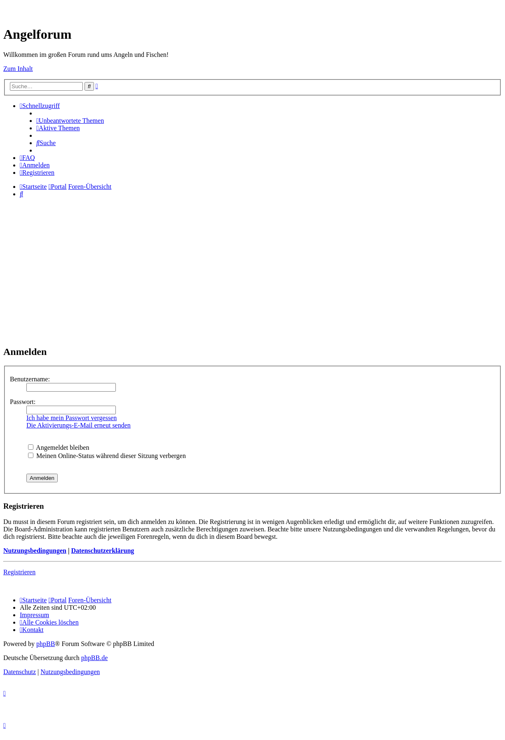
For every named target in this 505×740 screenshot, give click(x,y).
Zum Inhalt (18, 68)
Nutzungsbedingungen (34, 550)
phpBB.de (94, 657)
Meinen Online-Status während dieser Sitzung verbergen (107, 455)
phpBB (45, 643)
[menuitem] (70, 121)
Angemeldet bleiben (58, 447)
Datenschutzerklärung (102, 550)
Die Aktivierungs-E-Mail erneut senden (78, 425)
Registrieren (19, 572)
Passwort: (22, 401)
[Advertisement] (252, 280)
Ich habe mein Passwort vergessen (71, 417)
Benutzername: (30, 379)
